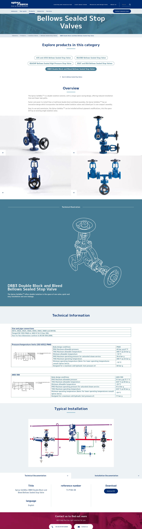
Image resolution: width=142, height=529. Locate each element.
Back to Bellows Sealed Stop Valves (72, 77)
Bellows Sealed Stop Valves (49, 35)
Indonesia (15, 35)
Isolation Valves (33, 35)
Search (130, 4)
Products (23, 35)
